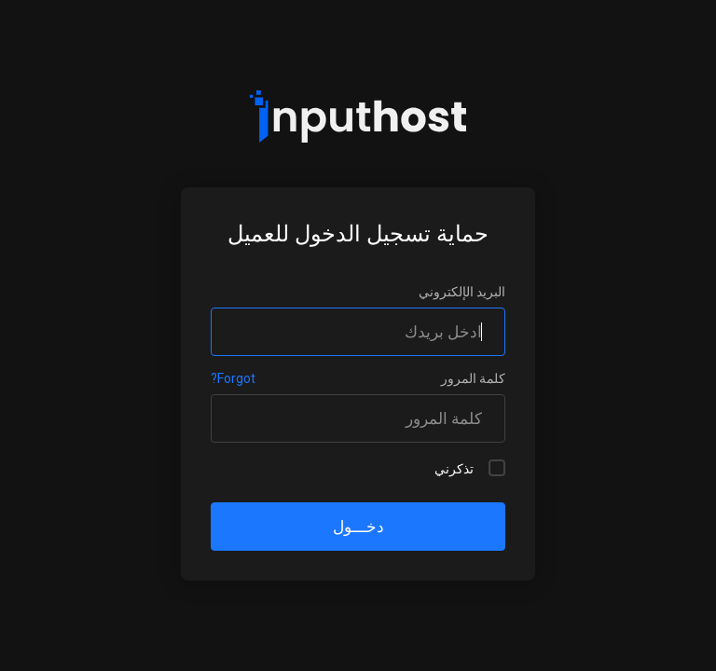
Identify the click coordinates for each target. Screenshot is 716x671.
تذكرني (469, 467)
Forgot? (233, 378)
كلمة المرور (473, 378)
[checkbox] (497, 467)
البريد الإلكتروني (462, 291)
